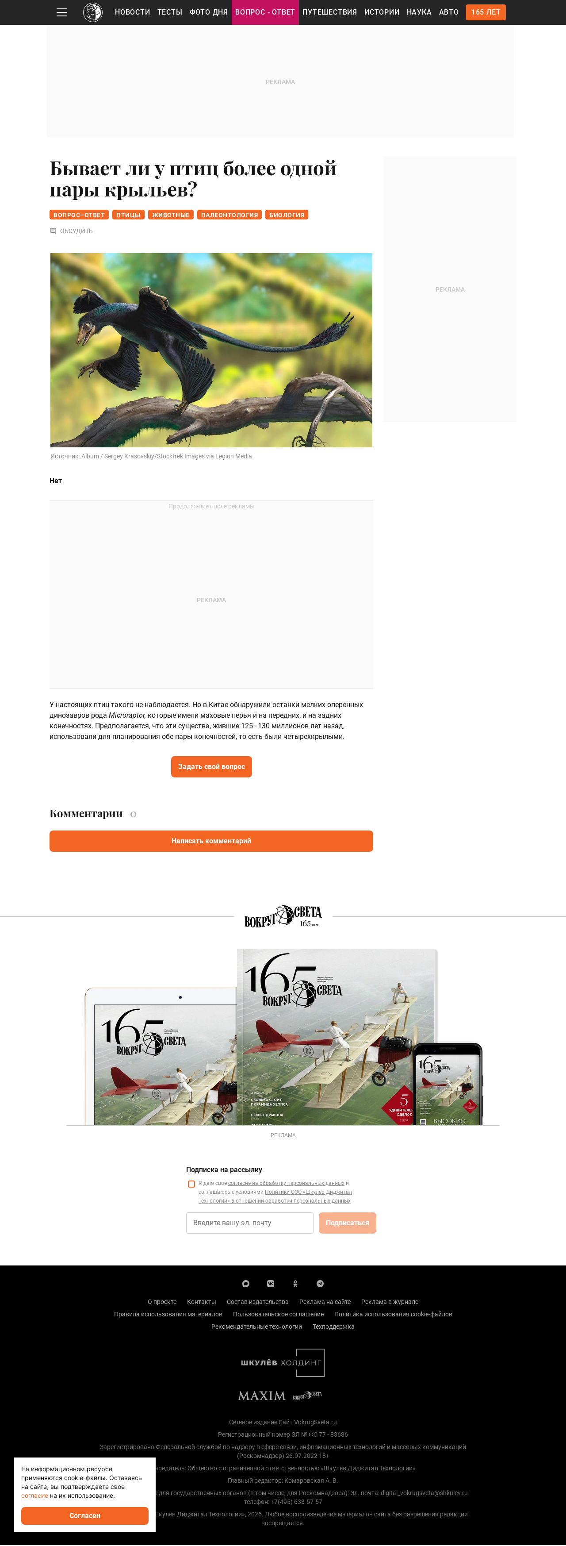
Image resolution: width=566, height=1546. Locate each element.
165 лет (486, 12)
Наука (419, 12)
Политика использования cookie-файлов (393, 1315)
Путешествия (329, 12)
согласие (34, 1495)
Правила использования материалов (168, 1315)
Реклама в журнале (389, 1302)
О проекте (162, 1302)
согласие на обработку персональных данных (286, 1184)
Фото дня (209, 12)
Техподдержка (334, 1327)
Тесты (170, 12)
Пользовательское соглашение (278, 1315)
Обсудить (71, 231)
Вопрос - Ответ (265, 12)
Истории (382, 12)
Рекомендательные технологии (256, 1327)
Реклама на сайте (325, 1302)
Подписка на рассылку (224, 1170)
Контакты (201, 1302)
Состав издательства (258, 1302)
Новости (132, 12)
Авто (449, 12)
